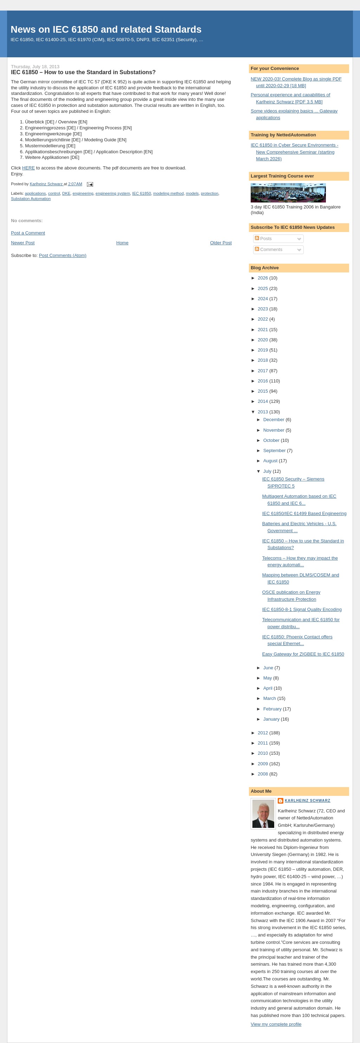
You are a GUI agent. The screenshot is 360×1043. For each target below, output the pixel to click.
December (274, 419)
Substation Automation (31, 199)
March (270, 698)
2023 (263, 308)
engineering (83, 193)
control (54, 193)
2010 (263, 753)
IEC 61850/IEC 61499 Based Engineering (304, 513)
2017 (263, 370)
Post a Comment (28, 233)
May (268, 678)
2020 (263, 339)
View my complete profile (276, 1024)
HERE (28, 167)
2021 (263, 329)
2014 (263, 401)
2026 (263, 278)
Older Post (221, 242)
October (272, 440)
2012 (263, 732)
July (268, 471)
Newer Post (22, 242)
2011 (263, 743)
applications (35, 193)
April (268, 688)
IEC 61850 (141, 193)
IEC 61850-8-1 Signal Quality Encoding (302, 609)
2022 (263, 319)
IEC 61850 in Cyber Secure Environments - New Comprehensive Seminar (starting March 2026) (294, 151)
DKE (66, 193)
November (274, 430)
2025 (263, 288)
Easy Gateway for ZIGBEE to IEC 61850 (303, 654)
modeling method (168, 193)
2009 (263, 763)
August (271, 460)
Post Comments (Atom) (62, 255)
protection (209, 193)
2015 (263, 391)
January (272, 719)
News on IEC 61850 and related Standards (106, 29)
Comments (268, 249)
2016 (263, 381)
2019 (263, 350)
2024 (263, 298)
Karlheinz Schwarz (307, 801)
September (275, 450)
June (269, 667)
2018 (263, 360)
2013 (263, 411)
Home (122, 242)
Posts (263, 238)
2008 (263, 774)
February (273, 709)
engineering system (113, 193)
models (192, 193)
